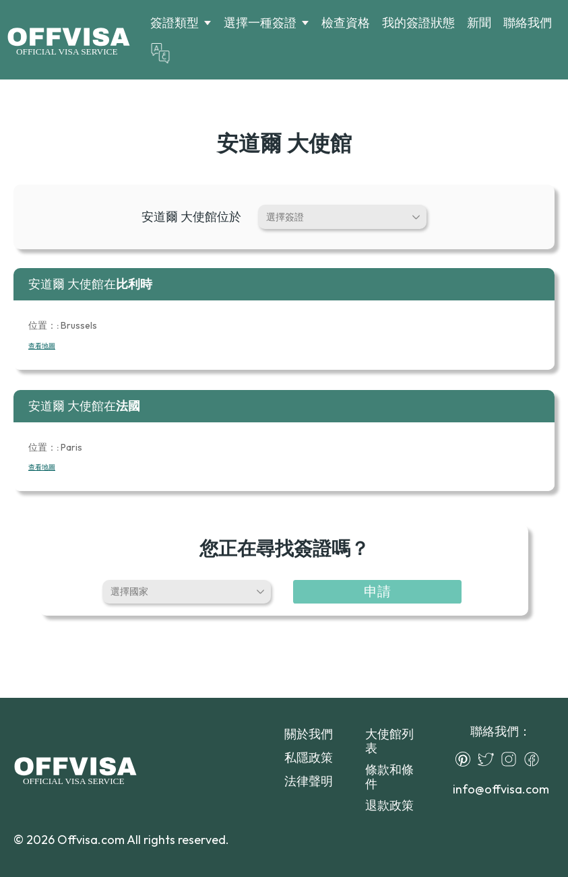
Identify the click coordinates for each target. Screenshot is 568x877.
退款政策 (389, 805)
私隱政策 (308, 757)
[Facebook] (535, 759)
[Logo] (68, 39)
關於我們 (308, 734)
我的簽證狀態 (418, 22)
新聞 (479, 22)
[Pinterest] (466, 759)
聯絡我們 (527, 22)
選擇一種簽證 (260, 23)
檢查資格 (345, 22)
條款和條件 (389, 776)
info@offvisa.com (501, 789)
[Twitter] (489, 759)
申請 (377, 591)
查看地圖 (41, 346)
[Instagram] (512, 759)
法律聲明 (308, 781)
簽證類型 (174, 23)
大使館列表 (389, 741)
